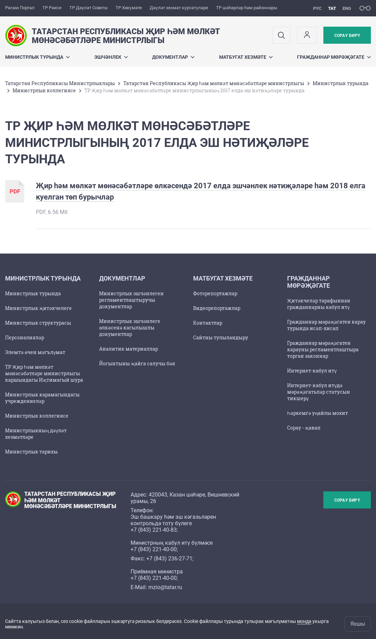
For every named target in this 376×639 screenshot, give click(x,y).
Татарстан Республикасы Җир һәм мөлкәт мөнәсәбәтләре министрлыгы (213, 83)
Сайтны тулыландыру (220, 337)
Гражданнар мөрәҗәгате (334, 57)
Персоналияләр (24, 337)
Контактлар (207, 323)
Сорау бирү (347, 35)
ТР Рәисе (52, 7)
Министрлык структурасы (38, 323)
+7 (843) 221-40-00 (154, 549)
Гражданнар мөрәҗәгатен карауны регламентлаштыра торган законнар (323, 349)
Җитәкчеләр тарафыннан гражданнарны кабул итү (318, 303)
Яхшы (357, 624)
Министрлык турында (37, 57)
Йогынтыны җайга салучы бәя (137, 363)
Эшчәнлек (111, 57)
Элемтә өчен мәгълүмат (35, 352)
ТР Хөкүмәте (129, 7)
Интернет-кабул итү (312, 370)
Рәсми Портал (20, 7)
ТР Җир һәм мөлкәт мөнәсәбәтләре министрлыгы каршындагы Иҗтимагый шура (44, 373)
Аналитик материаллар (128, 348)
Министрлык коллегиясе (44, 90)
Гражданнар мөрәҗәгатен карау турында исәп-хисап (326, 324)
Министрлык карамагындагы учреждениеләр (42, 397)
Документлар (173, 57)
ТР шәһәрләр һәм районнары (246, 7)
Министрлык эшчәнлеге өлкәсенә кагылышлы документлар (129, 327)
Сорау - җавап (304, 427)
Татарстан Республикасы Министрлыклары (60, 83)
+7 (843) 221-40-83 (154, 530)
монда (304, 621)
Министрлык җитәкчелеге (38, 308)
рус (317, 8)
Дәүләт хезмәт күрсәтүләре (179, 7)
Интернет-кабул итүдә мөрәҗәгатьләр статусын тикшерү (318, 392)
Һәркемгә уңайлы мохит (317, 413)
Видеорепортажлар (216, 308)
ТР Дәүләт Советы (88, 7)
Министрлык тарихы (31, 451)
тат (332, 8)
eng (347, 8)
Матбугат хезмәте (246, 57)
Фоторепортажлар (215, 293)
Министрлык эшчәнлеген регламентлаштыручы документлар (131, 300)
